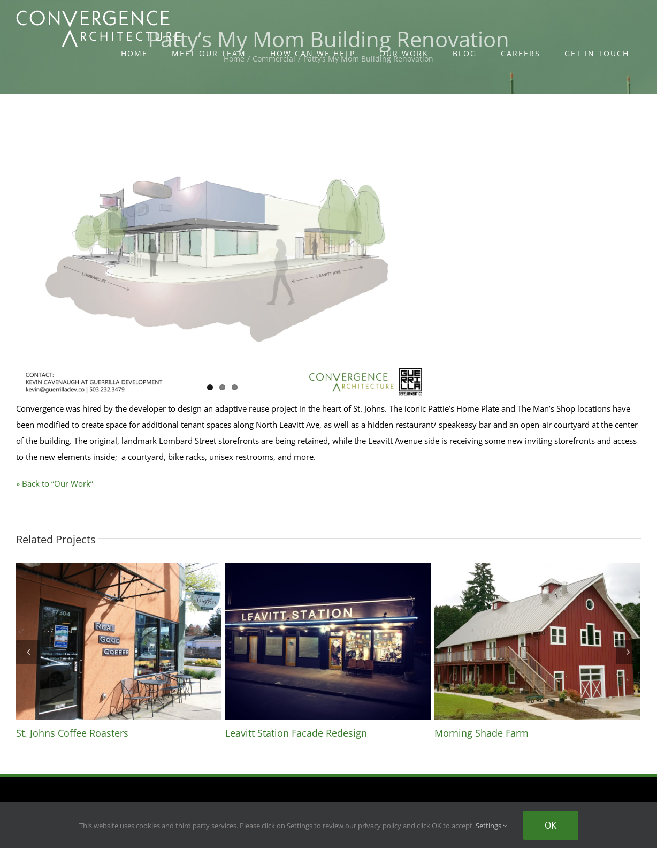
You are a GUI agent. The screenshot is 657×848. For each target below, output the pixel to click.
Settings (491, 825)
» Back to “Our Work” (54, 483)
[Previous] (28, 652)
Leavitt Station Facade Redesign (296, 732)
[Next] (628, 652)
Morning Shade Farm (481, 732)
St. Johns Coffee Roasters (72, 732)
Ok (551, 825)
